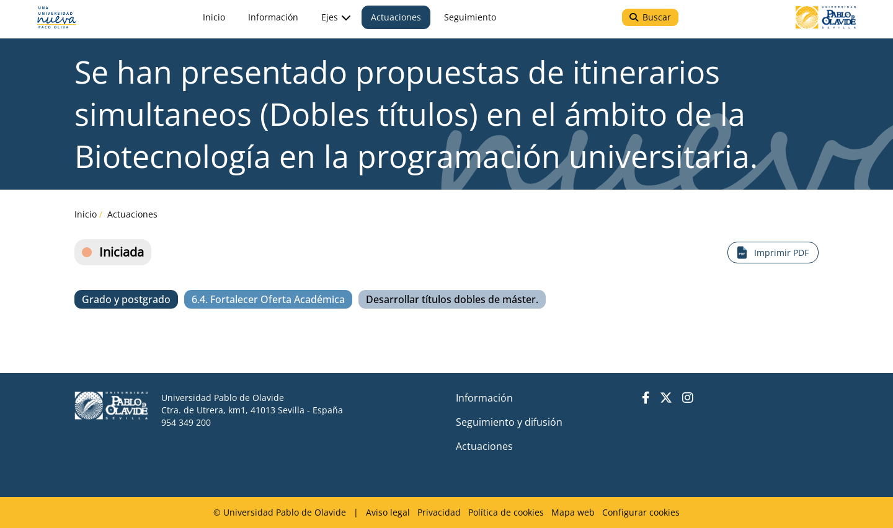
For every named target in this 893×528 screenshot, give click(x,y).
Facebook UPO (646, 398)
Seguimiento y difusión (509, 422)
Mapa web (573, 512)
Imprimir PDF (781, 252)
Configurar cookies (641, 512)
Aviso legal (388, 512)
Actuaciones (132, 214)
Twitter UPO (666, 398)
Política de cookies (506, 512)
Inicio (85, 214)
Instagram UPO (687, 398)
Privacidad (439, 512)
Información (484, 398)
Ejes (331, 26)
